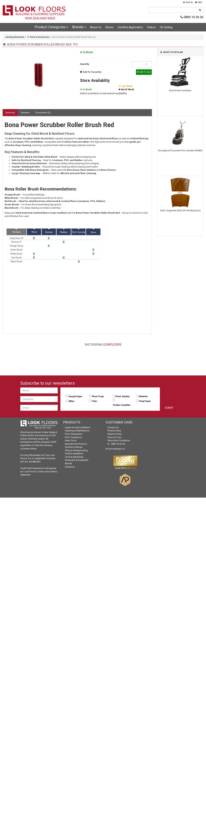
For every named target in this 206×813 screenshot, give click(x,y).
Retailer (143, 396)
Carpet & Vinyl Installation (77, 427)
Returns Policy (114, 434)
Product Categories (51, 27)
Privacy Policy (114, 430)
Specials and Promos (76, 444)
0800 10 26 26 (191, 17)
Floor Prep (98, 396)
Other (71, 401)
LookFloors (112, 344)
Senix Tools (70, 440)
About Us (95, 27)
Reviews (25, 112)
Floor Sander (123, 396)
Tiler (94, 401)
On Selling (166, 27)
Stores (109, 27)
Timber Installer (122, 405)
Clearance (70, 466)
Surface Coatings (73, 447)
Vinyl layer (145, 401)
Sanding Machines (14, 37)
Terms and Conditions (118, 440)
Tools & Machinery (74, 457)
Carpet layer (75, 396)
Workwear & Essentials (76, 460)
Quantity (84, 64)
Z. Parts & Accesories (38, 37)
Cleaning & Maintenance (77, 430)
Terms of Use (114, 437)
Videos (151, 27)
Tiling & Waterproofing (76, 450)
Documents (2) (43, 112)
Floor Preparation (73, 434)
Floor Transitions (73, 437)
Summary (10, 112)
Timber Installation (74, 453)
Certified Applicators (130, 27)
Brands (79, 27)
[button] (187, 2)
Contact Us (113, 427)
